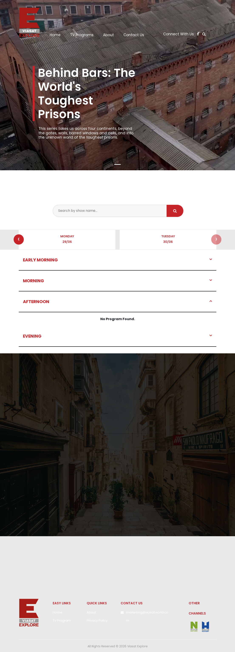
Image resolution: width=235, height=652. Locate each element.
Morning (33, 281)
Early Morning (40, 260)
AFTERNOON (36, 302)
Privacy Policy (97, 620)
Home (57, 34)
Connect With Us (181, 34)
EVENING (32, 336)
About (108, 34)
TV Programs (81, 34)
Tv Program (62, 620)
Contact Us (133, 34)
